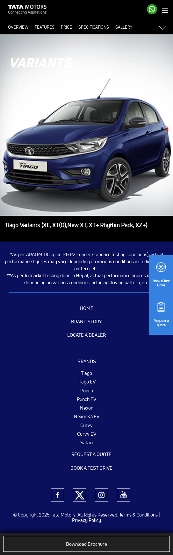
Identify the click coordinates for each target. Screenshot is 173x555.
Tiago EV (87, 381)
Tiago (86, 373)
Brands (86, 361)
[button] (164, 27)
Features (44, 27)
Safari (86, 442)
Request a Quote (91, 454)
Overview (18, 27)
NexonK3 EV (86, 416)
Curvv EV (86, 434)
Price (66, 27)
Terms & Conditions (138, 514)
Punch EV (86, 399)
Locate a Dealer (86, 335)
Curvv (86, 425)
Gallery (123, 27)
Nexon (86, 408)
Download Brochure (86, 544)
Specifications (93, 27)
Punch (86, 390)
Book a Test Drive (91, 468)
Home (86, 308)
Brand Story (86, 321)
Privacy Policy (86, 520)
